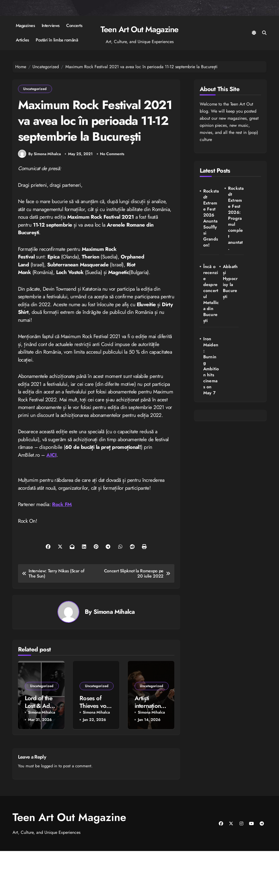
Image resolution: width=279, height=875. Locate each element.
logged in (50, 790)
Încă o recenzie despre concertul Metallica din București (254, 221)
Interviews (51, 25)
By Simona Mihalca (39, 178)
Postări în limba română (57, 40)
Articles (22, 40)
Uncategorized (35, 89)
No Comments (112, 177)
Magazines (25, 25)
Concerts (74, 25)
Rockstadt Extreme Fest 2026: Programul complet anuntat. (232, 221)
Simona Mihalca (114, 635)
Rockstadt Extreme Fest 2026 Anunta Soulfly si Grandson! (209, 224)
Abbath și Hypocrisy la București (209, 290)
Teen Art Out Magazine (139, 29)
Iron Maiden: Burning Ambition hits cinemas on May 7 (232, 305)
